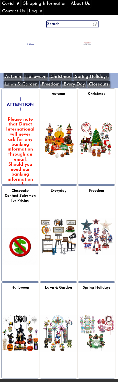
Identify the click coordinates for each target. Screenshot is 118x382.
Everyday (58, 191)
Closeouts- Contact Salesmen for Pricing (20, 196)
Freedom (51, 84)
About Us (80, 3)
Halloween (35, 76)
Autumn (13, 76)
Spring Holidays (91, 76)
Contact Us (13, 11)
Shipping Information (45, 3)
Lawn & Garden (21, 84)
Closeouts (98, 84)
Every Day (74, 84)
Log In (35, 11)
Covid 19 (10, 3)
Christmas (60, 76)
